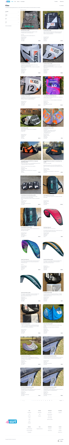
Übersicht (60, 412)
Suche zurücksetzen (8, 25)
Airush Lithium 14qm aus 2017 (48, 323)
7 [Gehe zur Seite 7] (43, 400)
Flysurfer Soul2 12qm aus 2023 (25, 292)
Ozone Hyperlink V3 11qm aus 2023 (26, 227)
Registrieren (62, 1)
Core (29, 414)
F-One (29, 417)
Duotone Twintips (50, 419)
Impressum (49, 428)
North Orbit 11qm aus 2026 (25, 30)
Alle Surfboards (50, 414)
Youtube (60, 428)
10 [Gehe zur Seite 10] (49, 400)
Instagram (60, 430)
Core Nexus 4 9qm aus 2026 (48, 63)
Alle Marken (29, 412)
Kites (12, 1)
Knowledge (22, 1)
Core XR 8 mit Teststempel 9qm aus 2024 (27, 387)
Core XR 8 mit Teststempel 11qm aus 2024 (50, 387)
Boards (18, 1)
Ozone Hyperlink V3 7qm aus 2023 (49, 195)
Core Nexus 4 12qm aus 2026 (25, 95)
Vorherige (22, 400)
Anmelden (56, 1)
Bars (15, 1)
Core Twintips (50, 417)
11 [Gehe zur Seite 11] (51, 400)
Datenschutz (50, 430)
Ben (61, 441)
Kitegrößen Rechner (40, 428)
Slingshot (29, 422)
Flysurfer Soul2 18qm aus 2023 (48, 259)
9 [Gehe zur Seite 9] (47, 400)
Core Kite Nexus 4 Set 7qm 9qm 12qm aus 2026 (28, 195)
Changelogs (29, 432)
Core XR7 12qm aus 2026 (47, 30)
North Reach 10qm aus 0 (47, 227)
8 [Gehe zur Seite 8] (45, 400)
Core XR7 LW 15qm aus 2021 (25, 323)
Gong (29, 419)
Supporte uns (60, 432)
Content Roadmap (29, 430)
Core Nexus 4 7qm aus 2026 (25, 63)
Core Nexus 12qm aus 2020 (48, 292)
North (29, 421)
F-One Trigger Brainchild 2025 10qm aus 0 (50, 95)
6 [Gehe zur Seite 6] (41, 400)
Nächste (62, 400)
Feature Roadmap (29, 428)
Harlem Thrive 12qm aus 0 (25, 259)
